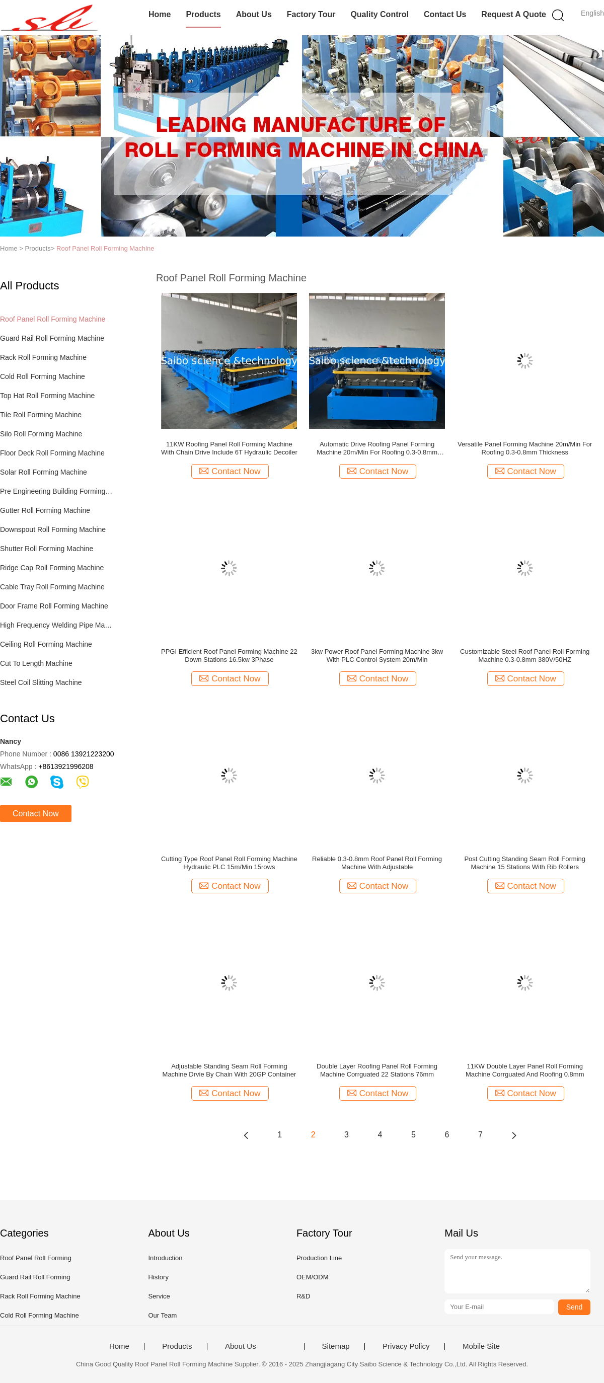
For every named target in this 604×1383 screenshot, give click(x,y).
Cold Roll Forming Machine (42, 376)
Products (203, 14)
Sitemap (336, 1346)
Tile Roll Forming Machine (41, 415)
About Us (254, 14)
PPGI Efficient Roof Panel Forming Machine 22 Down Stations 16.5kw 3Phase (229, 655)
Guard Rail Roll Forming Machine (52, 338)
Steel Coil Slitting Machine (41, 682)
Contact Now (36, 813)
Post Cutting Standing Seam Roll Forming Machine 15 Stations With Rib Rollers (524, 863)
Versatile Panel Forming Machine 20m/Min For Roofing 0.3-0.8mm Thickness (525, 448)
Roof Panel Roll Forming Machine (105, 248)
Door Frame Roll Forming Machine (54, 606)
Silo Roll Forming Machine (41, 434)
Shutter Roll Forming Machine (46, 549)
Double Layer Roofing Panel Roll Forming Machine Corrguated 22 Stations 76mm (377, 1070)
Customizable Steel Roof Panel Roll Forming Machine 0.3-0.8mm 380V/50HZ (524, 655)
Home (159, 14)
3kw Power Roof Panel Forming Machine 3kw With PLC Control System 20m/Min (377, 655)
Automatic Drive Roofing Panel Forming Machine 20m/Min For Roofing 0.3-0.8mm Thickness (377, 448)
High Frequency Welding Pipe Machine (57, 625)
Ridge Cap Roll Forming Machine (52, 568)
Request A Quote (513, 14)
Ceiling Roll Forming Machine (46, 644)
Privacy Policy (406, 1346)
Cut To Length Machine (36, 663)
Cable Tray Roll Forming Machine (52, 587)
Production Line (319, 1258)
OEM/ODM (312, 1277)
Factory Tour (311, 14)
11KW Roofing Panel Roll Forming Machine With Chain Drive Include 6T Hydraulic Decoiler (229, 448)
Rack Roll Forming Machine (43, 357)
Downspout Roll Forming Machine (53, 529)
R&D (303, 1296)
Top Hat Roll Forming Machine (47, 396)
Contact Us (445, 14)
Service (159, 1296)
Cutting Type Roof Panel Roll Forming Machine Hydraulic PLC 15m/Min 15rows (229, 863)
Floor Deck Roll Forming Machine (52, 453)
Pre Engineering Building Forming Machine (57, 491)
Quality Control (379, 14)
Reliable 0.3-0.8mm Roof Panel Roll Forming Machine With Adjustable (377, 863)
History (158, 1277)
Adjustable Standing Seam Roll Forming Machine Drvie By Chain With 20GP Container (229, 1070)
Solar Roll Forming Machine (43, 472)
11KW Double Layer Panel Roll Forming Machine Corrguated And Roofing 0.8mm (525, 1070)
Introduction (165, 1258)
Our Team (162, 1315)
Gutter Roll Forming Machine (45, 510)
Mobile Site (481, 1346)
